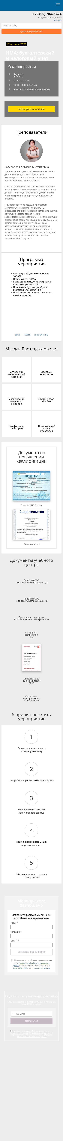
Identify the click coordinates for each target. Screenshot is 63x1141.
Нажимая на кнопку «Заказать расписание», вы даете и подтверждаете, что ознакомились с (32, 964)
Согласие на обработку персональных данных (30, 1033)
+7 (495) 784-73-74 (47, 13)
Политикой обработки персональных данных (31, 968)
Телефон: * (16, 932)
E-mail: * (14, 941)
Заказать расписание (31, 951)
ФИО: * (14, 923)
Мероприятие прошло (31, 109)
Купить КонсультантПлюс (31, 31)
